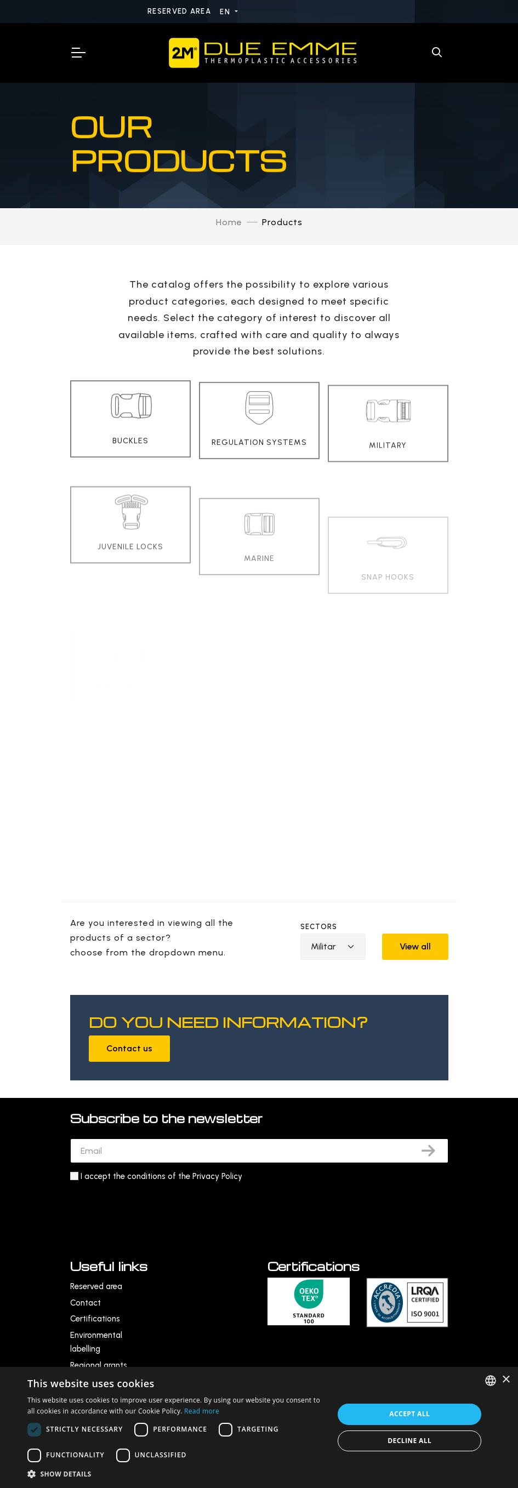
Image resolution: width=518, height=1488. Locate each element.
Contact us (129, 1048)
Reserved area (180, 11)
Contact (85, 1303)
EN (226, 12)
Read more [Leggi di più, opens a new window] (201, 1411)
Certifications (95, 1319)
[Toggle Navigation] (78, 52)
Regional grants (98, 1365)
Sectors (319, 927)
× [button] (506, 1380)
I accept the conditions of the (161, 1176)
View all (415, 946)
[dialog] (259, 1427)
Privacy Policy (217, 1176)
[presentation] (153, 1210)
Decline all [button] (409, 1440)
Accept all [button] (409, 1413)
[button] (176, 1474)
